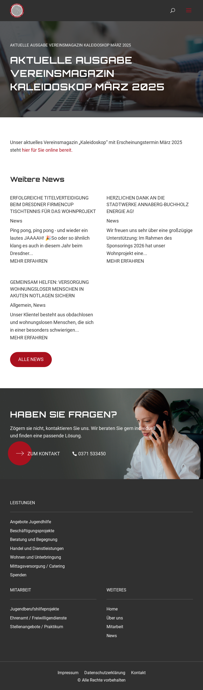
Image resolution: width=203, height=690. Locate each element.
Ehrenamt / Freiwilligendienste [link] (38, 618)
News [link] (16, 221)
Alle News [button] (31, 359)
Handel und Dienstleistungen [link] (37, 548)
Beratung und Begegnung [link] (33, 539)
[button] (188, 13)
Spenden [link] (18, 575)
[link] (17, 10)
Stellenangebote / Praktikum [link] (36, 626)
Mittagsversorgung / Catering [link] (37, 566)
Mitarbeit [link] (115, 626)
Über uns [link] (115, 618)
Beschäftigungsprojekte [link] (32, 531)
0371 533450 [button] (92, 453)
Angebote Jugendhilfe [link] (30, 522)
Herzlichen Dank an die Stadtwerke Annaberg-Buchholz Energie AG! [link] (148, 204)
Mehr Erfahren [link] (29, 261)
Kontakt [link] (138, 672)
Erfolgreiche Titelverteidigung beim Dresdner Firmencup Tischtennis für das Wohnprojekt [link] (53, 204)
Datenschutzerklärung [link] (104, 672)
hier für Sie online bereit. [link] (47, 150)
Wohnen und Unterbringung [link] (35, 557)
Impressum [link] (68, 672)
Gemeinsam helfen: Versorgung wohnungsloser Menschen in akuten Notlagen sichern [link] (49, 288)
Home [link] (112, 609)
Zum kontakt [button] (43, 453)
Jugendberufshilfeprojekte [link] (34, 609)
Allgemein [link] (20, 305)
